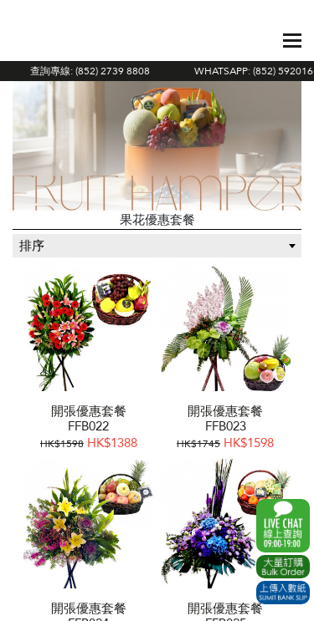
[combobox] (157, 245)
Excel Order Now (283, 566)
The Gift (52, 40)
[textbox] (157, 245)
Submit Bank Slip (283, 592)
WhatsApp (283, 525)
